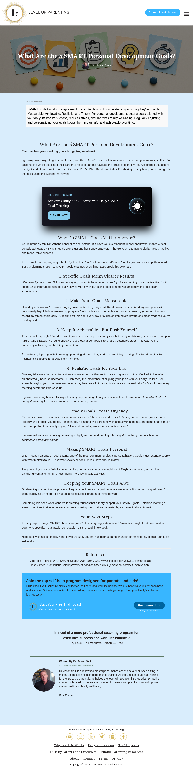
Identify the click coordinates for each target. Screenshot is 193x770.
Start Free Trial (149, 605)
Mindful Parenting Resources (121, 752)
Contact (89, 758)
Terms (103, 758)
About (74, 758)
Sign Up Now (59, 215)
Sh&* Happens (128, 745)
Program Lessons (101, 745)
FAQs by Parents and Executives (73, 752)
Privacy (117, 758)
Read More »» (66, 695)
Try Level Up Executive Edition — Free (96, 643)
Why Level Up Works (69, 745)
